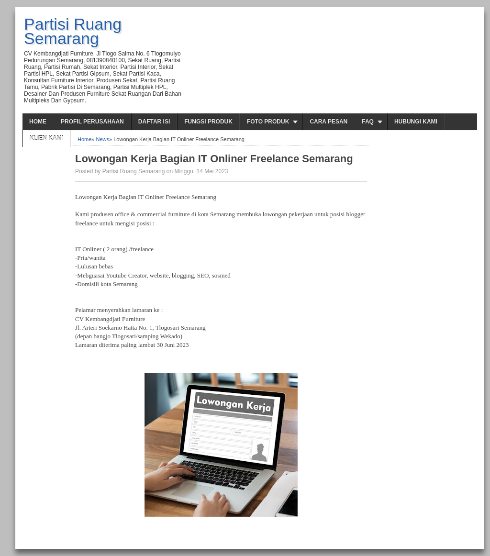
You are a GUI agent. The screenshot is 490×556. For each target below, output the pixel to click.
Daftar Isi (154, 121)
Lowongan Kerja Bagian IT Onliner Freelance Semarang (214, 159)
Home (37, 121)
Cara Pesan (328, 121)
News (103, 139)
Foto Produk (268, 121)
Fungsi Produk (208, 121)
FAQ (368, 121)
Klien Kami (46, 138)
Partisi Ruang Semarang (73, 31)
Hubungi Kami (415, 121)
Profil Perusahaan (92, 121)
